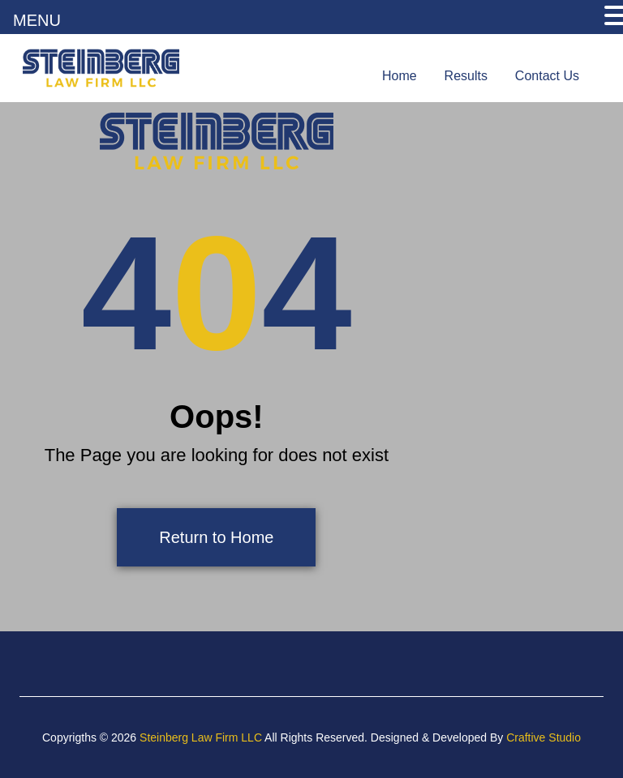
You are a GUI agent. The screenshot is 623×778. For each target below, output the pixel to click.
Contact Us (547, 76)
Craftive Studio (543, 737)
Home (399, 76)
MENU (37, 20)
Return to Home (216, 537)
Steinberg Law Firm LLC (201, 737)
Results (466, 76)
